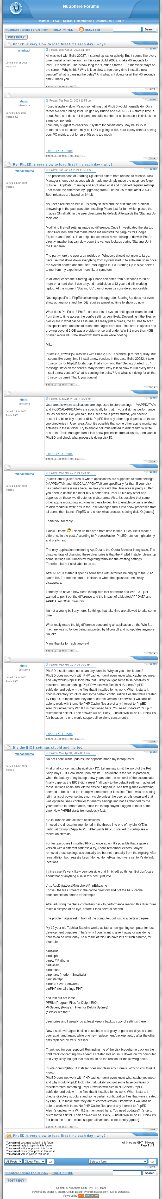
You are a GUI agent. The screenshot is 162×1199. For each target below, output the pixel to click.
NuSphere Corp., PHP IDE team (87, 1188)
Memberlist (84, 20)
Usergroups (104, 20)
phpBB (50, 1191)
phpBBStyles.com (98, 1191)
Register (43, 20)
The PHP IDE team (59, 151)
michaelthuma (24, 170)
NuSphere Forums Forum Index (26, 29)
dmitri (24, 101)
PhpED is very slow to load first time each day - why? (59, 1136)
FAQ (56, 20)
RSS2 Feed (89, 29)
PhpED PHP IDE (62, 29)
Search (68, 20)
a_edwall (24, 50)
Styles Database (119, 1191)
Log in (120, 20)
